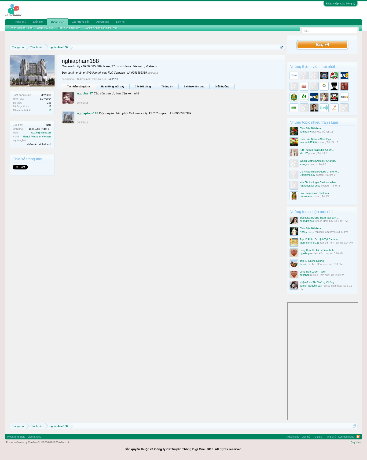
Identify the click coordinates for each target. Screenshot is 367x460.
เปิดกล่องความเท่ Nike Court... (317, 149)
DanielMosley (307, 174)
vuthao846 (306, 131)
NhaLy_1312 (307, 231)
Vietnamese (34, 436)
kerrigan (304, 164)
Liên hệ (120, 21)
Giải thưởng (222, 86)
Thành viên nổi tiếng (21, 27)
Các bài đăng (143, 86)
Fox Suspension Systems (314, 193)
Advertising (102, 21)
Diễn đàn (38, 21)
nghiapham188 (87, 113)
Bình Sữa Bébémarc (311, 128)
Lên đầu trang (346, 436)
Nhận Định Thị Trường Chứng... (318, 282)
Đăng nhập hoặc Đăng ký (340, 3)
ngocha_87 (85, 93)
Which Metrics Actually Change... (318, 160)
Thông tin (167, 86)
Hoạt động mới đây (112, 86)
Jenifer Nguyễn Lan (311, 285)
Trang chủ (20, 21)
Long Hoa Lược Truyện (313, 271)
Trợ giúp (317, 436)
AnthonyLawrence (310, 185)
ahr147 (304, 153)
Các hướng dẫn (80, 21)
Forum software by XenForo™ (38, 442)
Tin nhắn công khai (79, 86)
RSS (358, 436)
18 (49, 110)
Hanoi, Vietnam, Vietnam (37, 136)
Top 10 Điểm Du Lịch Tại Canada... (320, 239)
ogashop (304, 253)
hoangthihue (307, 220)
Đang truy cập (45, 27)
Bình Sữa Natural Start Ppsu (316, 139)
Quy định (356, 442)
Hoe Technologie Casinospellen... (319, 182)
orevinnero (306, 196)
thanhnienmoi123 (309, 242)
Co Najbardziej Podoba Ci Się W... (319, 171)
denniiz (304, 264)
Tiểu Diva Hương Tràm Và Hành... (319, 217)
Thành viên (57, 22)
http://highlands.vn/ (40, 132)
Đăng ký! (322, 44)
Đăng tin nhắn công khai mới (100, 27)
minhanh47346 (308, 142)
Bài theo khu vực (194, 86)
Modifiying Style (16, 436)
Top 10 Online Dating (312, 260)
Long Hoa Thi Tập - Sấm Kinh (317, 250)
